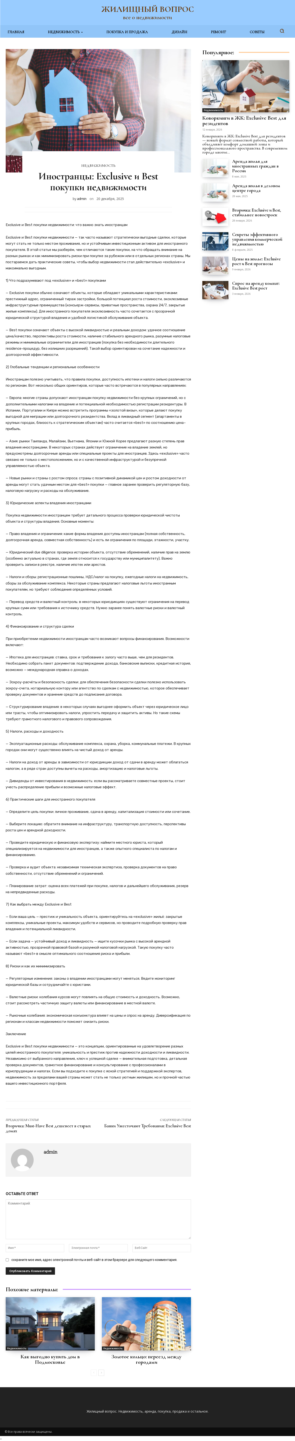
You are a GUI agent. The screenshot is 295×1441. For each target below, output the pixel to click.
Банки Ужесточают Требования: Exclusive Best (147, 1125)
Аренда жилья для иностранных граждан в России (255, 166)
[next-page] (101, 1373)
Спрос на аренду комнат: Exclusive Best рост (256, 286)
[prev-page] (94, 1373)
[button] (282, 30)
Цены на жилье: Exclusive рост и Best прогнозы (256, 261)
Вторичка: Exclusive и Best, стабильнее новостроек (256, 212)
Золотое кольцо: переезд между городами (146, 1359)
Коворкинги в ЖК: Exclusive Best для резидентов (244, 121)
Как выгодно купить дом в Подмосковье (50, 1359)
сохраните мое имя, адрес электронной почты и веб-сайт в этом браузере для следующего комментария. (94, 1260)
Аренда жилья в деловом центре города (256, 188)
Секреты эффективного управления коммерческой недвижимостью (257, 239)
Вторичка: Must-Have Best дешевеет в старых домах (48, 1128)
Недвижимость (98, 165)
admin (81, 198)
